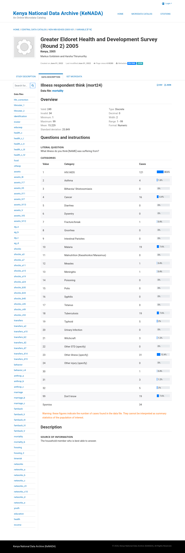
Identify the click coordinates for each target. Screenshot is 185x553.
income (17, 525)
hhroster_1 (19, 105)
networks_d (19, 497)
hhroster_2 (19, 111)
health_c (18, 133)
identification (20, 116)
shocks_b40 (20, 298)
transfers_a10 (20, 331)
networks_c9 (20, 486)
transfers (18, 320)
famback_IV (20, 425)
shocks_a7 (19, 260)
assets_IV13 (20, 204)
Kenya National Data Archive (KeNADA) (58, 13)
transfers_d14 (21, 353)
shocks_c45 (20, 304)
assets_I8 (18, 177)
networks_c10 (21, 491)
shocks (17, 249)
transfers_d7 (20, 348)
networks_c (19, 480)
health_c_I (19, 138)
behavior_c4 (20, 370)
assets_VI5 (19, 215)
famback (18, 409)
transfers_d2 (20, 342)
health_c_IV (19, 155)
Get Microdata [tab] (74, 76)
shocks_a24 (20, 282)
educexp (18, 127)
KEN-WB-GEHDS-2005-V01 (61, 29)
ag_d (16, 243)
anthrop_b (19, 381)
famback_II (19, 414)
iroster (17, 122)
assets (17, 171)
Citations (165, 14)
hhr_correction (21, 100)
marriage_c (19, 403)
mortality (18, 436)
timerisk (18, 458)
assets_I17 (19, 182)
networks (18, 464)
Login (166, 3)
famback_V (19, 431)
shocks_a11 (20, 265)
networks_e (19, 502)
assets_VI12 (20, 221)
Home (120, 14)
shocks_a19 (20, 276)
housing (18, 447)
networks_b (19, 475)
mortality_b (19, 442)
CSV (159, 85)
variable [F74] (83, 29)
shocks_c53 (20, 315)
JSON (167, 85)
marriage (18, 392)
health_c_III (19, 149)
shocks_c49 (20, 309)
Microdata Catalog (142, 14)
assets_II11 (19, 193)
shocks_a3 (19, 254)
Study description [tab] (26, 76)
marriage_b (19, 397)
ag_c (16, 238)
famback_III (19, 420)
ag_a (16, 226)
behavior (18, 364)
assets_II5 (19, 188)
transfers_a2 (20, 326)
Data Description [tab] (50, 77)
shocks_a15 (20, 271)
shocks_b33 (20, 293)
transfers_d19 (21, 359)
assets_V (18, 210)
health (17, 519)
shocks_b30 (20, 287)
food (16, 160)
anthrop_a (19, 376)
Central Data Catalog (34, 29)
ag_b (16, 232)
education (19, 514)
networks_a (19, 469)
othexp (17, 166)
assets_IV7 (19, 199)
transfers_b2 (20, 337)
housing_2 (19, 453)
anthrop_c (19, 387)
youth (16, 508)
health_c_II (19, 144)
